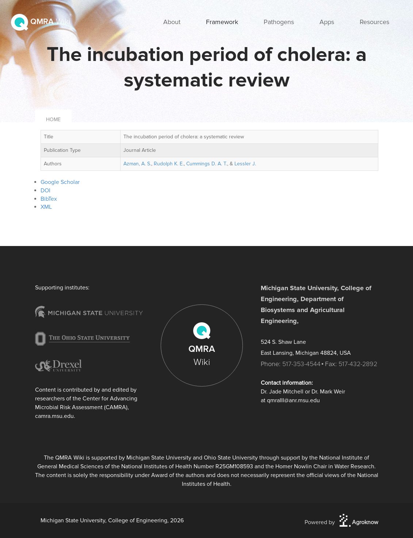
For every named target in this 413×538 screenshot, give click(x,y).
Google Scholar (60, 182)
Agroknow (359, 522)
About (171, 22)
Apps (327, 22)
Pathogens (279, 22)
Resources (374, 22)
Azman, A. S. (137, 164)
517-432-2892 (358, 364)
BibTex (49, 199)
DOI (45, 190)
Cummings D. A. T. (206, 164)
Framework (222, 22)
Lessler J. (245, 164)
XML (46, 207)
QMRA (40, 22)
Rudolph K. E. (169, 164)
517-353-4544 (301, 364)
